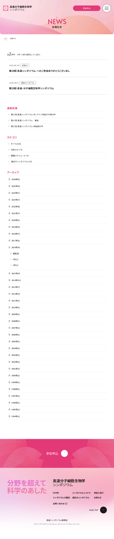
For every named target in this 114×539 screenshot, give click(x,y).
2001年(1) (15, 368)
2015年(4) (15, 273)
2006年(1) (15, 334)
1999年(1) (15, 382)
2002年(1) (15, 361)
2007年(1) (15, 327)
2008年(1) (15, 321)
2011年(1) (15, 300)
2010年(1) (15, 307)
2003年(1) (15, 355)
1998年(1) (15, 389)
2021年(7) (15, 213)
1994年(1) (15, 416)
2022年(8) (15, 206)
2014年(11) (16, 280)
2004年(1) (15, 348)
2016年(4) (15, 247)
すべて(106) (16, 143)
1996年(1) (15, 402)
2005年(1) (15, 341)
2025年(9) (15, 186)
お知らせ (97, 497)
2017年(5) (15, 240)
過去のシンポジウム (80, 497)
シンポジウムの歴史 (61, 497)
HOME (56, 492)
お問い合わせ (60, 503)
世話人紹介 (99, 492)
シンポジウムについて (81, 492)
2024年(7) (15, 192)
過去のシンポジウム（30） (21, 161)
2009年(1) (15, 314)
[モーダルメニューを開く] (107, 8)
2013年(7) (15, 287)
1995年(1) (15, 409)
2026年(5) (15, 179)
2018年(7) (15, 233)
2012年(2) (15, 293)
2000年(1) (15, 375)
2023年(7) (15, 199)
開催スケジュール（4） (20, 155)
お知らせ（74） (17, 149)
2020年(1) (15, 220)
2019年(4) (15, 226)
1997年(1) (15, 395)
